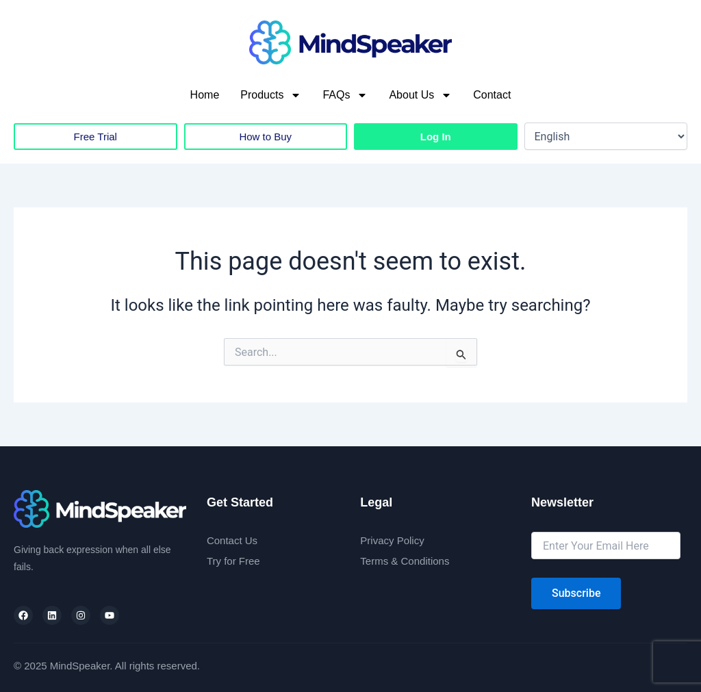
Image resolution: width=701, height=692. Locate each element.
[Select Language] (606, 136)
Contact (492, 95)
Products (270, 95)
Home (205, 95)
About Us (420, 95)
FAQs (345, 95)
